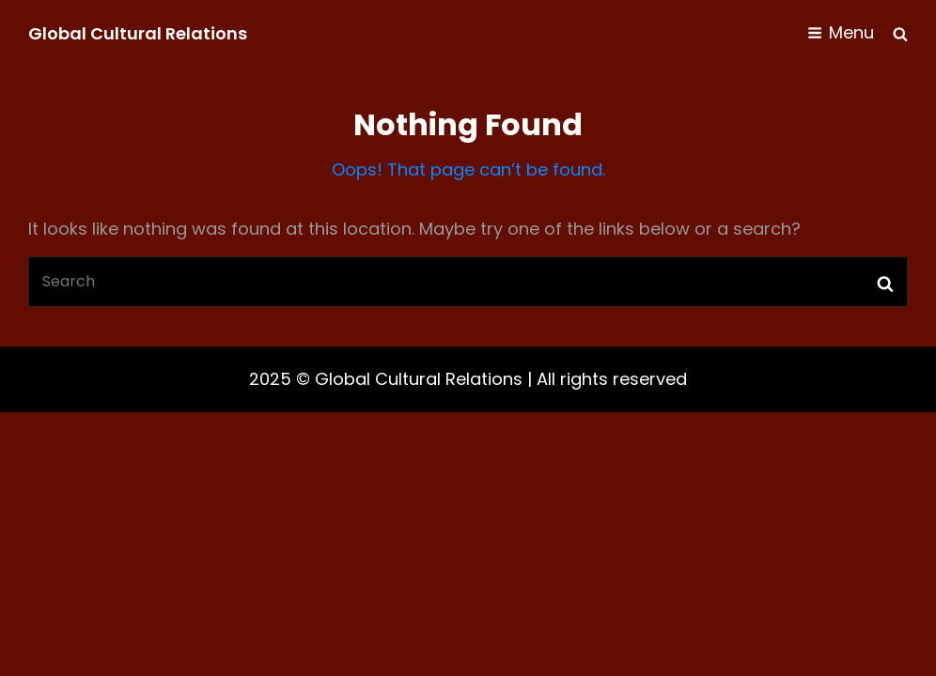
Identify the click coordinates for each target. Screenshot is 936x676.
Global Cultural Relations (137, 33)
